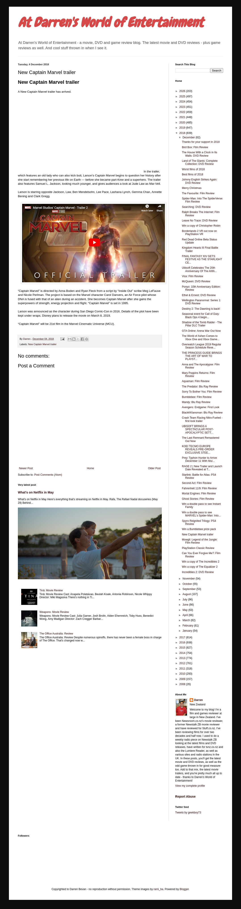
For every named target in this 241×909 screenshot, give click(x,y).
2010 (182, 673)
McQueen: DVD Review (196, 281)
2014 (182, 653)
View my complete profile (190, 785)
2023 (182, 107)
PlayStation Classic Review (198, 548)
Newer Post (26, 468)
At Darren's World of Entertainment (110, 22)
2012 (182, 663)
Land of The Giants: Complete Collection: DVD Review (200, 162)
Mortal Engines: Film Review (199, 493)
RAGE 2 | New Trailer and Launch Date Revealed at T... (202, 468)
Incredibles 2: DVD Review (198, 572)
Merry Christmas (192, 188)
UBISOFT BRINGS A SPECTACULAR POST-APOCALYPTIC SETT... (198, 429)
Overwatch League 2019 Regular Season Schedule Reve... (201, 346)
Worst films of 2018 (193, 169)
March (187, 620)
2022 (182, 112)
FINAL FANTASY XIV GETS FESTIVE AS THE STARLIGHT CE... (202, 259)
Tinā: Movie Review (51, 590)
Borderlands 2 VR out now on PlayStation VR (199, 232)
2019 (182, 127)
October (188, 584)
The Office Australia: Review (56, 633)
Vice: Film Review (192, 276)
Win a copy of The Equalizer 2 (200, 566)
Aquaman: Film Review (195, 381)
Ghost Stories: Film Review (198, 498)
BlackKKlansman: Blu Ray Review (202, 412)
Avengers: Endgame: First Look (200, 407)
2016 (182, 642)
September (189, 589)
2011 (182, 668)
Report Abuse (185, 796)
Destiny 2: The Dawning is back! (201, 308)
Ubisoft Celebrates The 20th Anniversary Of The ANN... (199, 269)
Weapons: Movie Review (54, 612)
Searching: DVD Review (196, 207)
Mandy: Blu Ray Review (196, 402)
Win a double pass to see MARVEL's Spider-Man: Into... (201, 514)
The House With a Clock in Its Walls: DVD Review (199, 154)
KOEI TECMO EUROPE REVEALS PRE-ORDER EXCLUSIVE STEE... (198, 449)
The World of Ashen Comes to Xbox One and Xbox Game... (200, 337)
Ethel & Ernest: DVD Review (199, 295)
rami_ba (158, 889)
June (186, 604)
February (188, 625)
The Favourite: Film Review (198, 193)
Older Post (154, 468)
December (189, 137)
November (189, 578)
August (187, 594)
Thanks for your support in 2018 (201, 141)
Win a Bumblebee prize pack (199, 529)
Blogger (184, 889)
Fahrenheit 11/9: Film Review (199, 488)
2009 (182, 679)
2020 (182, 122)
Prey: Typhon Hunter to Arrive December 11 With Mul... (199, 459)
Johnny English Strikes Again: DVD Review (199, 181)
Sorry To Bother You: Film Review (202, 391)
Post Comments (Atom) (48, 474)
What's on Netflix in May (36, 492)
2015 (182, 647)
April (186, 615)
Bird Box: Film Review (195, 147)
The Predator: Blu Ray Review (200, 386)
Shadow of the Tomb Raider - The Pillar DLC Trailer (202, 324)
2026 (182, 91)
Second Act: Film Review (197, 483)
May (185, 610)
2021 (182, 117)
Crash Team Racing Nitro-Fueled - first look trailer (202, 419)
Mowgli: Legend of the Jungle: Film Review (199, 541)
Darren (198, 700)
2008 (182, 684)
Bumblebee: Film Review (197, 397)
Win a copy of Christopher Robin (201, 225)
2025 (182, 96)
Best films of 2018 (192, 174)
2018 (182, 133)
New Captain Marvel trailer (42, 344)
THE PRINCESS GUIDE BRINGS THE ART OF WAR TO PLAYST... (202, 356)
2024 (182, 101)
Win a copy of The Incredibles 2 (200, 561)
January (188, 630)
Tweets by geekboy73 (188, 812)
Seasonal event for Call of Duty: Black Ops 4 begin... (201, 315)
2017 (182, 637)
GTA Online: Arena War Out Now (201, 330)
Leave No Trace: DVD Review (199, 220)
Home (90, 468)
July (185, 599)
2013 (182, 658)
